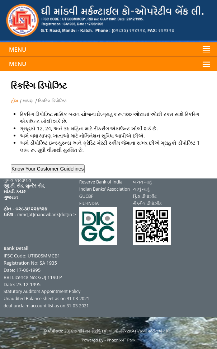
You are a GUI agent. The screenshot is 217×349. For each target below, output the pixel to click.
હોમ (14, 101)
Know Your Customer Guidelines (47, 169)
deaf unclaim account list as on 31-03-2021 (46, 306)
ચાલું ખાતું (141, 189)
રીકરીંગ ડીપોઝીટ (147, 203)
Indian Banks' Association (104, 189)
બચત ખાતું (142, 182)
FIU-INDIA (89, 203)
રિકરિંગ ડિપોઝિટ (52, 101)
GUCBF (86, 196)
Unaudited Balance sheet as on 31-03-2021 (46, 299)
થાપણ (28, 101)
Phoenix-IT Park (121, 340)
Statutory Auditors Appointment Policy (42, 291)
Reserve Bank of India (101, 182)
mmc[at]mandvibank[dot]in (44, 214)
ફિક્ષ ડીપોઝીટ (145, 196)
